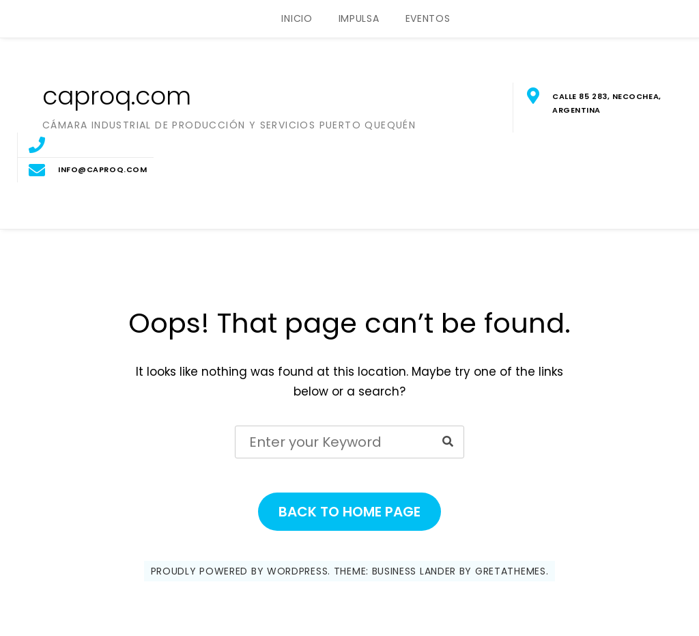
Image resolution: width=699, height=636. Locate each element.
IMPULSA (359, 18)
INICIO (296, 18)
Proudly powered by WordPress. (240, 571)
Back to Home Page (349, 511)
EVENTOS (428, 18)
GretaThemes (510, 571)
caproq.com (116, 96)
